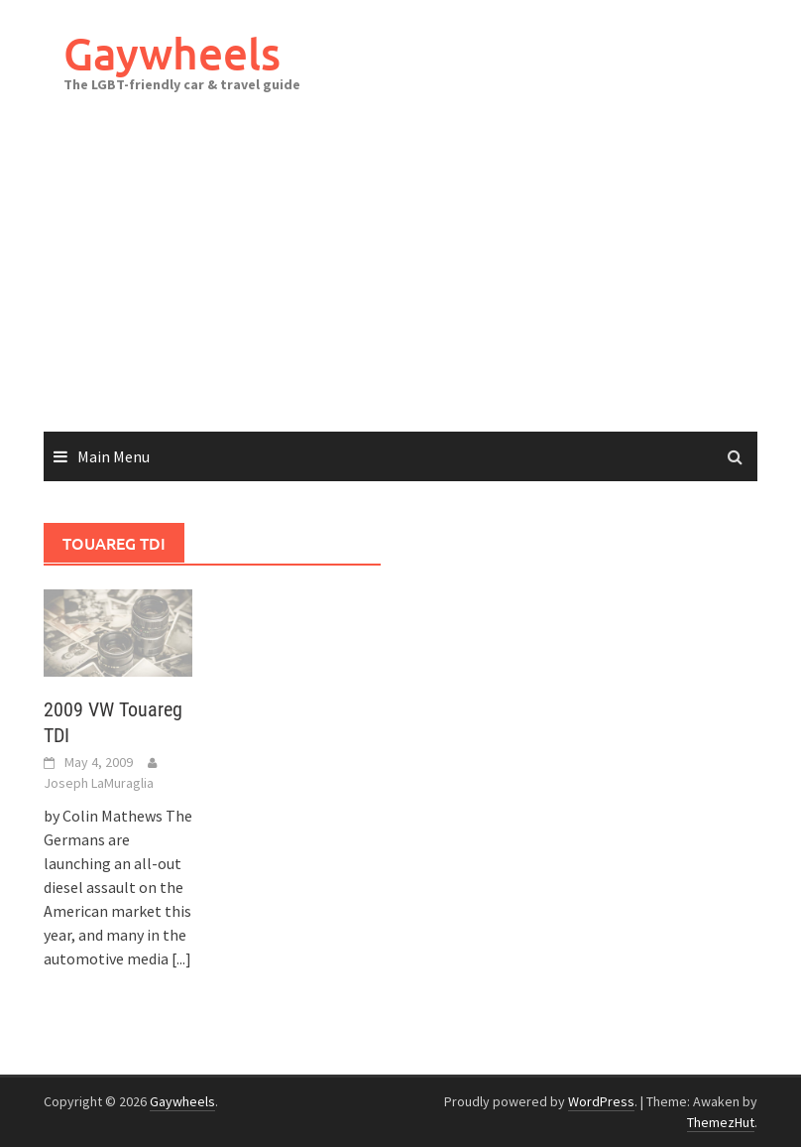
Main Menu (113, 456)
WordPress (601, 1101)
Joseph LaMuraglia (99, 783)
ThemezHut (720, 1122)
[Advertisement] (400, 283)
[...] (181, 958)
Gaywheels (172, 53)
